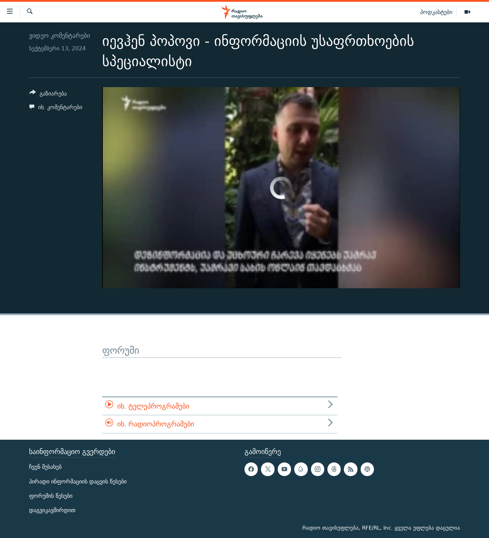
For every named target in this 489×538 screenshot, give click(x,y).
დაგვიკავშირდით (52, 510)
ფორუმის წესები (50, 495)
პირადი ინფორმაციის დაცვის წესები (78, 481)
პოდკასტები (436, 12)
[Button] (48, 94)
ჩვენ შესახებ (45, 466)
